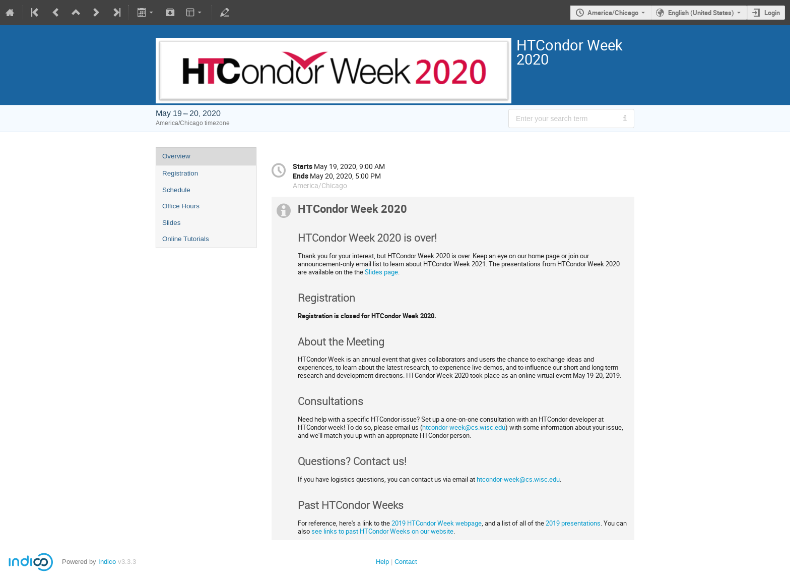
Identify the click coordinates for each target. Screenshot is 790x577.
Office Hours (181, 206)
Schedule (176, 190)
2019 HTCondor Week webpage (436, 523)
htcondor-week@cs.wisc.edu (463, 427)
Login (772, 12)
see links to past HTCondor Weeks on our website (382, 531)
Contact (405, 561)
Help (382, 561)
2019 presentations (573, 523)
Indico (107, 561)
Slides (171, 222)
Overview (176, 156)
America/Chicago (612, 12)
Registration (180, 173)
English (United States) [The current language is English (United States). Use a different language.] (701, 12)
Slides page (381, 271)
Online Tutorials (185, 239)
